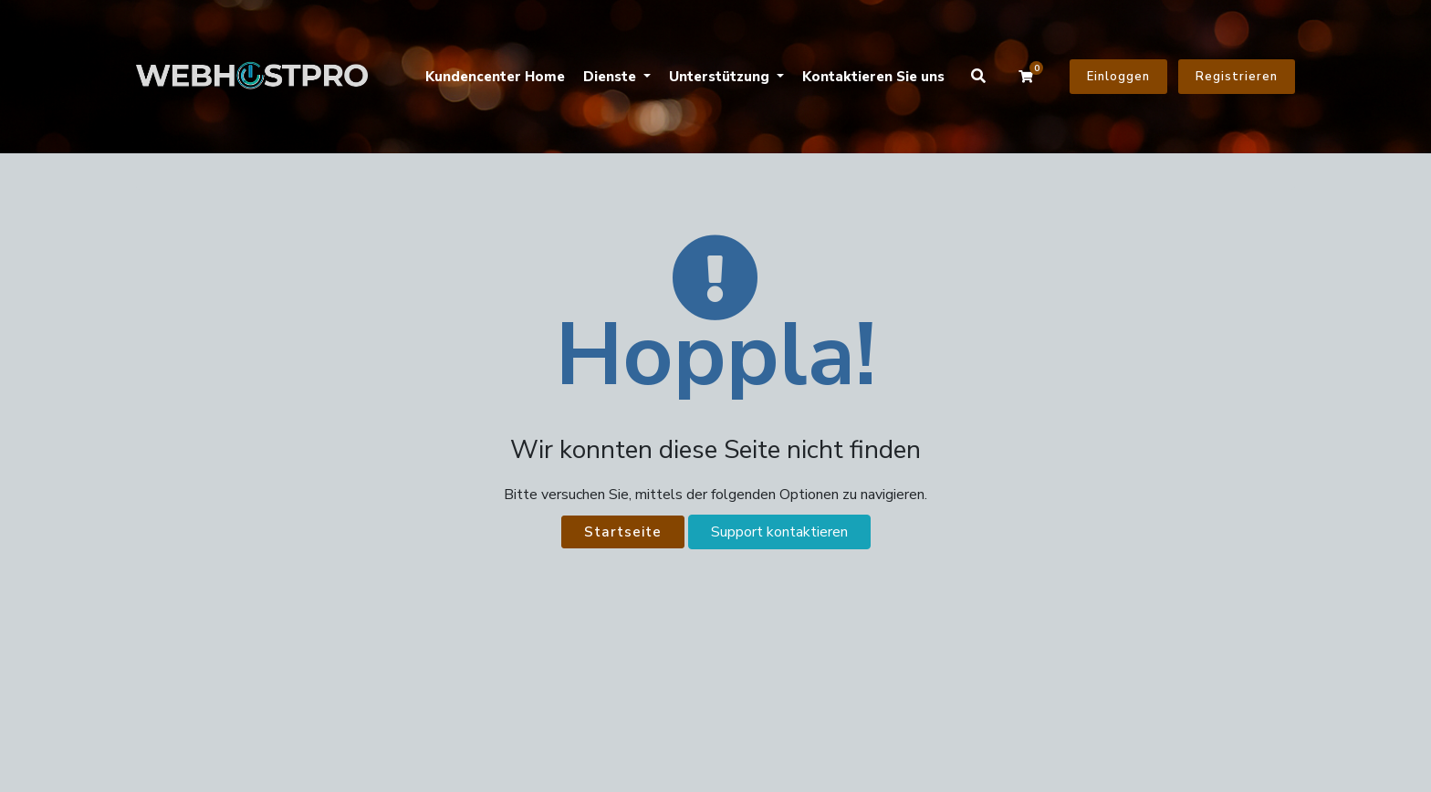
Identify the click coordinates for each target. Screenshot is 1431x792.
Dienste (611, 77)
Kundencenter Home (495, 77)
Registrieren (1237, 76)
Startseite (623, 532)
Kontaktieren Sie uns (873, 77)
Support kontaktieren (779, 532)
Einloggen (1118, 76)
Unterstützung (721, 77)
